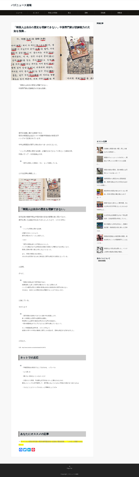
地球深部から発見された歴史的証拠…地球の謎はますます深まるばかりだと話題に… (112, 182)
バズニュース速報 (21, 5)
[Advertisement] (52, 114)
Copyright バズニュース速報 (69, 474)
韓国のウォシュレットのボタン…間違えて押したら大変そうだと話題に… (112, 161)
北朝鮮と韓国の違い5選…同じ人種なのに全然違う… (115, 150)
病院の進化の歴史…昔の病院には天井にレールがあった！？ (115, 171)
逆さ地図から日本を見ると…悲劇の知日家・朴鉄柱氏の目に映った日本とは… (112, 227)
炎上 (69, 13)
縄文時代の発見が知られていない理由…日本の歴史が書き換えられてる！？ (112, 194)
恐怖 (86, 13)
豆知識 (103, 13)
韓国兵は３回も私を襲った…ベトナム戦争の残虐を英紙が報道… (115, 250)
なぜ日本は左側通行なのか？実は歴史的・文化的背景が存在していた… (115, 216)
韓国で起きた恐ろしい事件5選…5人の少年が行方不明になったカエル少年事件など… (112, 206)
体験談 (119, 13)
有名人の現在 (52, 13)
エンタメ (36, 13)
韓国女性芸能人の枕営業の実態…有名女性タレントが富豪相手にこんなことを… (112, 239)
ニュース (19, 13)
